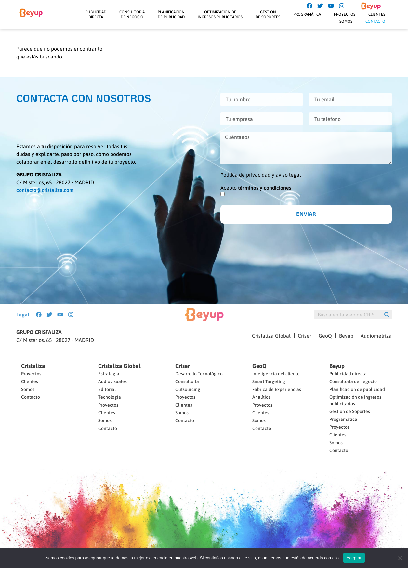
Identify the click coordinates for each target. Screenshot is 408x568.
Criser (304, 336)
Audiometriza (376, 336)
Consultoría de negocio (353, 381)
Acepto (255, 187)
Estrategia (108, 373)
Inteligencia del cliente (276, 373)
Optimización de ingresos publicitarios (355, 400)
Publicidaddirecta (95, 14)
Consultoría (187, 381)
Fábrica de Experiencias (276, 389)
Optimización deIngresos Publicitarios (220, 14)
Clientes (376, 14)
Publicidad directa (348, 373)
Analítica (261, 397)
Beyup (346, 336)
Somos (345, 21)
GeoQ (325, 336)
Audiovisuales (112, 381)
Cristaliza (33, 366)
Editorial (107, 389)
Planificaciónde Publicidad (171, 14)
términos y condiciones (264, 188)
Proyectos (344, 14)
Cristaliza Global (271, 336)
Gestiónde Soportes (268, 14)
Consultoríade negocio (132, 14)
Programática (307, 14)
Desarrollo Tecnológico (199, 373)
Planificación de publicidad (357, 389)
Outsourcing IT (190, 389)
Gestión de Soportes (349, 411)
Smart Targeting (268, 381)
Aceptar (354, 557)
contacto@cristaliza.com (45, 190)
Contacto (375, 21)
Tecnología (109, 397)
